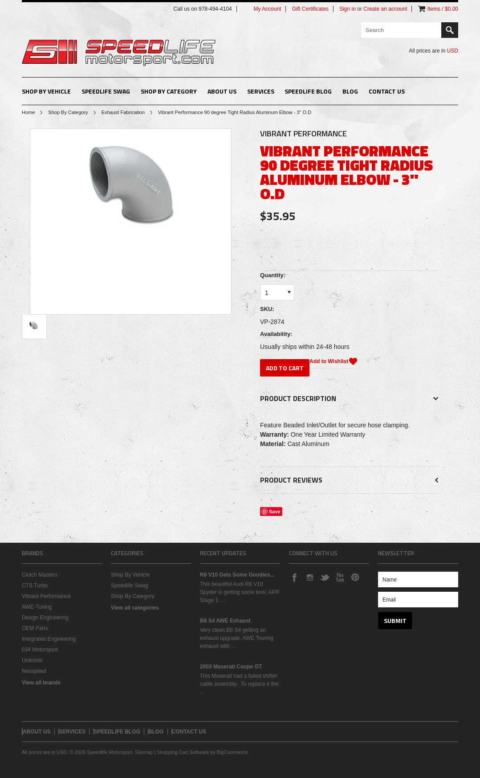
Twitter (324, 577)
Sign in (347, 9)
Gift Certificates (310, 9)
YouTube (339, 577)
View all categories (135, 608)
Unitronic (32, 660)
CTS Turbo (35, 585)
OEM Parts (35, 628)
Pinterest (355, 577)
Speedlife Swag (105, 91)
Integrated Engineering (49, 639)
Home (28, 112)
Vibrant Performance (46, 596)
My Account (267, 9)
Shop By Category (169, 91)
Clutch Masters (39, 575)
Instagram (309, 577)
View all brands (41, 683)
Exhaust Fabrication (123, 112)
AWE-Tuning (37, 607)
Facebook (294, 577)
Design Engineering (45, 617)
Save (275, 511)
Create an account (385, 9)
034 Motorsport (40, 650)
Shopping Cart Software (183, 752)
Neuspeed (34, 671)
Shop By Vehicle (46, 91)
